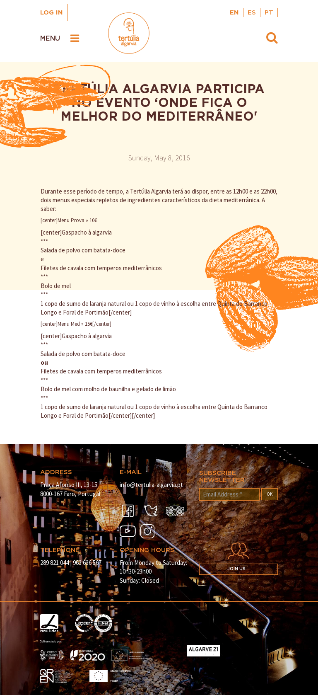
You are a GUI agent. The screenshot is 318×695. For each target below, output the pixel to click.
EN (234, 13)
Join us (236, 569)
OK (269, 494)
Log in (51, 13)
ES (252, 13)
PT (269, 13)
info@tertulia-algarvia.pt (151, 485)
